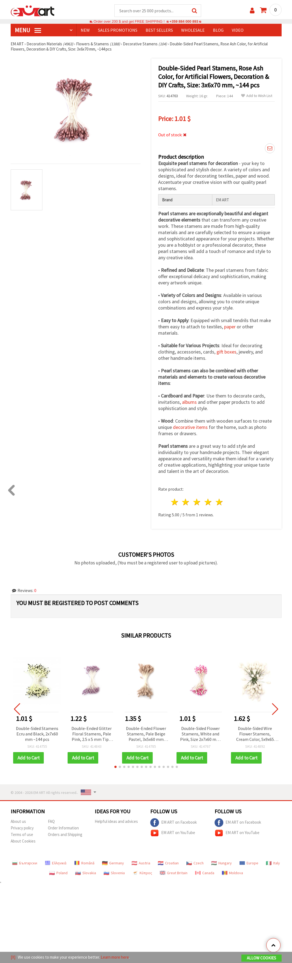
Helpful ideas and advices (116, 821)
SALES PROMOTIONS (117, 30)
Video (238, 30)
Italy (273, 863)
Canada (204, 873)
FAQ (51, 821)
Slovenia (114, 873)
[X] (13, 957)
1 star (174, 502)
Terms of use (22, 834)
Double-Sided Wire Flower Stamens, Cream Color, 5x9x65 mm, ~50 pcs (255, 734)
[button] (115, 767)
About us (18, 821)
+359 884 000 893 (183, 22)
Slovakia (85, 873)
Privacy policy (22, 828)
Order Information (63, 828)
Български (24, 863)
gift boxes (226, 352)
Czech (195, 863)
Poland (58, 873)
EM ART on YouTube (172, 833)
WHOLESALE (193, 30)
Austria (141, 863)
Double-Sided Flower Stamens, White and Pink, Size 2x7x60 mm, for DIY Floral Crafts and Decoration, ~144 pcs (200, 734)
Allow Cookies (261, 958)
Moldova (232, 873)
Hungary (221, 863)
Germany (113, 863)
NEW (85, 30)
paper (230, 327)
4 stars (208, 502)
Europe (248, 863)
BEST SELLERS (159, 30)
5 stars (219, 502)
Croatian (168, 863)
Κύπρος (142, 873)
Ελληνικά (56, 863)
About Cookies (23, 841)
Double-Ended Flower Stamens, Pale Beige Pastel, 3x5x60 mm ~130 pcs (146, 734)
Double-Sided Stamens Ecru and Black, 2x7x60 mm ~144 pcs (37, 734)
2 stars (186, 502)
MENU (28, 30)
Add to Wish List (256, 96)
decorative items (190, 427)
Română (84, 863)
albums (189, 402)
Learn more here (115, 957)
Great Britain (173, 873)
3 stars (197, 502)
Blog (218, 30)
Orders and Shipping (65, 834)
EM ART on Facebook (173, 822)
